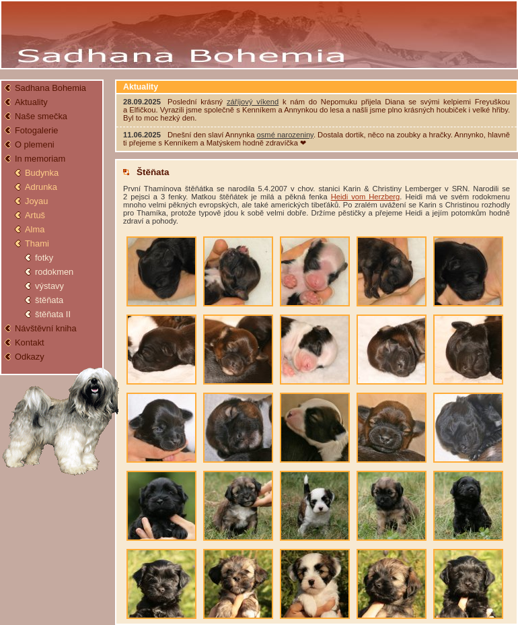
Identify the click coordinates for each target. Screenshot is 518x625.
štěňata (49, 300)
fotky (44, 258)
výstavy (49, 286)
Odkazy (29, 357)
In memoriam (40, 159)
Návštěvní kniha (46, 328)
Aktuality (31, 102)
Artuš (35, 215)
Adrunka (41, 187)
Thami (37, 243)
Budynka (42, 173)
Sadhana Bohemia (50, 88)
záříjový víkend (253, 102)
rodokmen (54, 272)
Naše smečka (41, 116)
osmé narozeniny (285, 135)
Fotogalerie (36, 130)
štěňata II (53, 314)
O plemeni (34, 144)
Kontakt (29, 342)
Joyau (36, 201)
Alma (34, 229)
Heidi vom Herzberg (365, 197)
